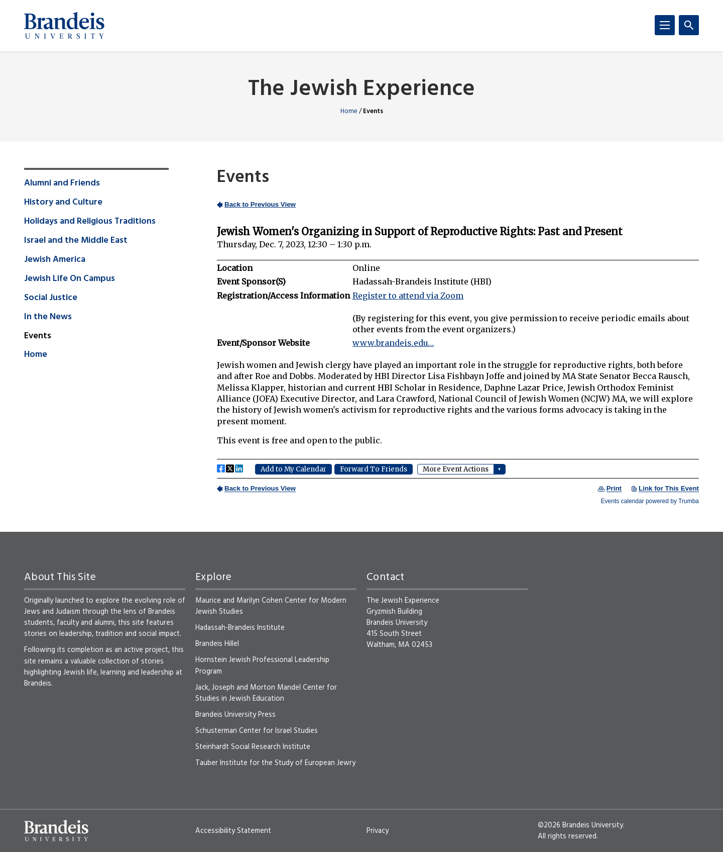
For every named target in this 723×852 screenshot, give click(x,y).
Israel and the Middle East (76, 240)
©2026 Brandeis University (580, 825)
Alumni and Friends (62, 183)
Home (348, 111)
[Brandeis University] (64, 25)
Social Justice (50, 298)
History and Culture (63, 202)
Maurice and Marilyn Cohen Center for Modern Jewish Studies (270, 606)
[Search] (689, 25)
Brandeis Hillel (217, 644)
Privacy (378, 831)
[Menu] (665, 25)
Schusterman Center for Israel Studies (256, 731)
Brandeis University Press (235, 715)
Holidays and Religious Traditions (90, 221)
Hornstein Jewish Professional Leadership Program (262, 665)
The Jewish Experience (361, 89)
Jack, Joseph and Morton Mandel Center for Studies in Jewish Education (266, 693)
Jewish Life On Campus (69, 279)
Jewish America (54, 259)
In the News (48, 317)
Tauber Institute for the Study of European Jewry (275, 763)
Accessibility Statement (233, 831)
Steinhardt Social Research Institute (252, 747)
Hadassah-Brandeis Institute (240, 628)
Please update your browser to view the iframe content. (458, 352)
